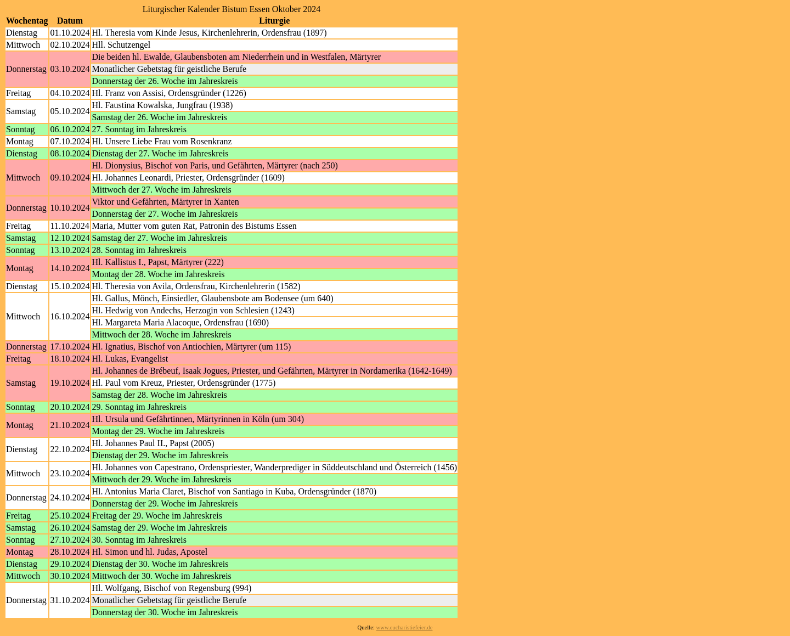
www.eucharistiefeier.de (404, 627)
